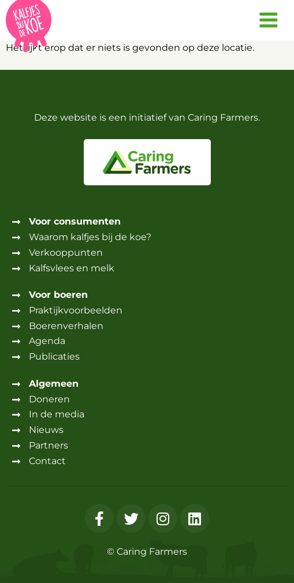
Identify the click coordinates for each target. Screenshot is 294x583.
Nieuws (46, 429)
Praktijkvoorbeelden (75, 310)
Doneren (49, 399)
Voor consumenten (75, 221)
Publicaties (54, 356)
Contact (47, 460)
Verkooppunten (66, 252)
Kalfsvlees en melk (71, 268)
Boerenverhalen (66, 325)
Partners (48, 445)
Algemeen (54, 383)
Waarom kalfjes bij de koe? (90, 236)
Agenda (47, 340)
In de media (56, 414)
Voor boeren (58, 294)
